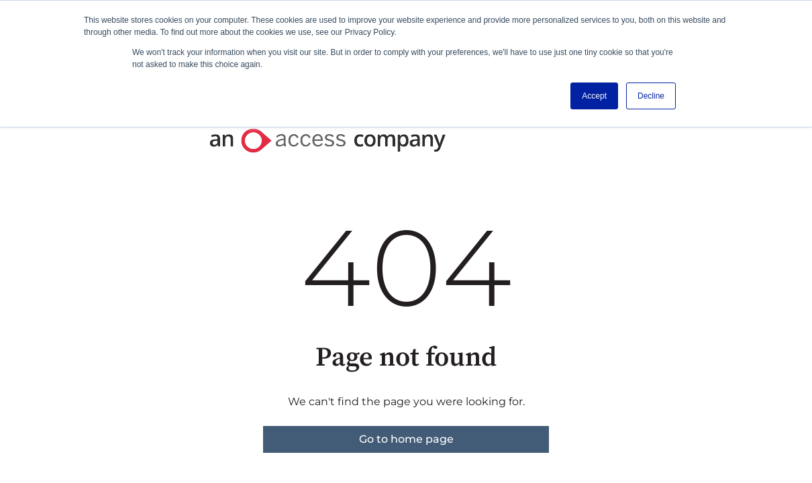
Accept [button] (594, 96)
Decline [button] (651, 96)
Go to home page (406, 439)
